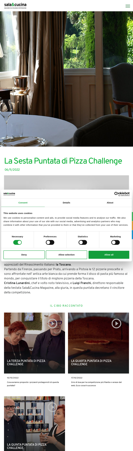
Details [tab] (66, 202)
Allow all (109, 254)
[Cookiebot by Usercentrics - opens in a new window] (117, 194)
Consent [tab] (23, 202)
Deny (24, 254)
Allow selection (66, 254)
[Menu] (126, 6)
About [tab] (110, 202)
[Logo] (15, 6)
